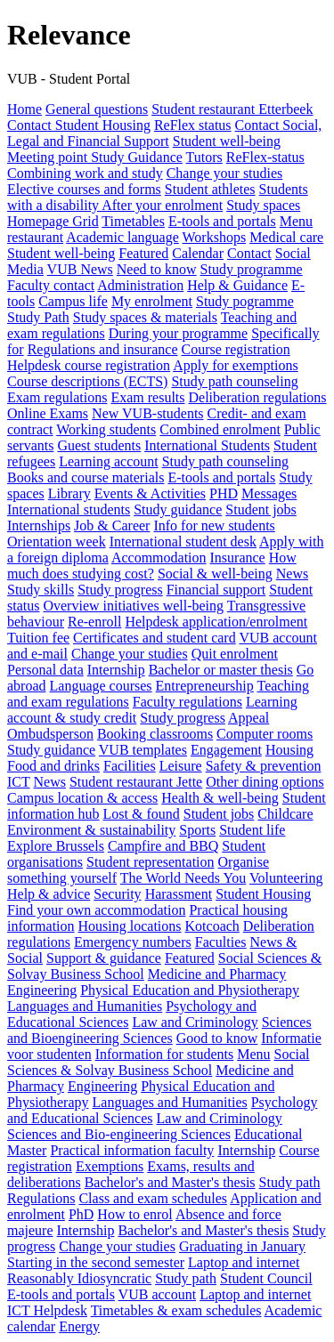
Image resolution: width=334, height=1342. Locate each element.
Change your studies (225, 173)
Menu (253, 1054)
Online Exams (47, 413)
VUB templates (143, 749)
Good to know (217, 1038)
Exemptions (109, 1166)
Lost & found (141, 813)
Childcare (285, 813)
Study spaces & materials (145, 317)
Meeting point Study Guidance (95, 157)
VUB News (80, 269)
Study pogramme (245, 301)
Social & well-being (215, 573)
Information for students (164, 1054)
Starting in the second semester (95, 1262)
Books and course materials (85, 477)
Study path (290, 1182)
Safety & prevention (264, 765)
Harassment (179, 893)
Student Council (266, 1278)
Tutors (204, 157)
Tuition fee (38, 637)
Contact (249, 253)
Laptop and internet (243, 1262)
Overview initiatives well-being (133, 605)
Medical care (286, 237)
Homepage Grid (53, 221)
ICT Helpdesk (47, 1310)
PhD (81, 1214)
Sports (197, 829)
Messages (269, 493)
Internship (116, 669)
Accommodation (159, 557)
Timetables (133, 221)
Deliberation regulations (258, 397)
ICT (18, 781)
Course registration (236, 349)
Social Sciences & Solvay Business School (158, 1062)
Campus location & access (82, 797)
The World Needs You (183, 877)
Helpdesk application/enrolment (216, 621)
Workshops (215, 237)
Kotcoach (212, 926)
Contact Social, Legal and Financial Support (164, 133)
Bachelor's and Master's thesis (170, 1182)
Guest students (99, 445)
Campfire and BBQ (163, 845)
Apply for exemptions (235, 365)
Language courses (101, 685)
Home (24, 109)
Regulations (41, 1198)
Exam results (147, 397)
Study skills (40, 589)
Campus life (73, 301)
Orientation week (56, 541)
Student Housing (263, 893)
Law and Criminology (194, 1022)
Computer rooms (264, 733)
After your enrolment (162, 205)
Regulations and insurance (103, 349)
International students (68, 509)
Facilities (129, 765)
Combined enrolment (220, 429)
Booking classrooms (155, 733)
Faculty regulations (187, 701)
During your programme (178, 333)
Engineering (42, 990)
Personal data (45, 669)
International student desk (183, 541)
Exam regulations (57, 397)
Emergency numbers (132, 942)
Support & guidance (103, 958)
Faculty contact (50, 285)
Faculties (221, 942)
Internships (38, 525)
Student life (252, 829)
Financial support (216, 589)
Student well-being (227, 141)
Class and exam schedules (152, 1198)
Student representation (150, 861)
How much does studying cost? (152, 565)
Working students (106, 429)
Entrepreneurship (205, 685)
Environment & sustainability (91, 829)
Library (69, 493)
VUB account (157, 1294)
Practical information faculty (132, 1150)
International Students (207, 445)
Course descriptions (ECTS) (87, 381)
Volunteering (285, 877)
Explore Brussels (55, 845)
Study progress (120, 589)
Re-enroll (94, 621)
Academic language (122, 237)
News (292, 573)
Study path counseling (234, 381)
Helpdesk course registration (88, 365)
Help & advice (48, 893)
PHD (223, 493)
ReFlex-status (265, 157)
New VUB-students (147, 413)
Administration (140, 285)
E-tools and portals (222, 221)
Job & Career (112, 525)
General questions (96, 109)
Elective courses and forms (84, 189)
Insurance (237, 557)
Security (117, 893)
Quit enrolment (234, 653)
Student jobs (261, 509)
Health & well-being (220, 797)
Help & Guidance (237, 285)
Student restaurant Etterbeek (232, 109)
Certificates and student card (154, 637)
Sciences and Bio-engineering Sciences (119, 1134)
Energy (79, 1326)
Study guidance (178, 509)
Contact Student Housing (79, 125)
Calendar (198, 253)
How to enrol (134, 1214)
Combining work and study (85, 173)
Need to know (157, 269)
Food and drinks (53, 765)
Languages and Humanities (84, 1006)
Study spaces (263, 205)
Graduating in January (242, 1246)
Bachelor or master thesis (221, 669)
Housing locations (130, 926)
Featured (143, 253)
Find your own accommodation (96, 910)
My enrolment (151, 301)
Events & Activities (150, 493)
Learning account (109, 461)
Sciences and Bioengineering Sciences (159, 1030)
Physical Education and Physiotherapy (189, 990)
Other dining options (264, 781)
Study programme (251, 269)
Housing (289, 749)
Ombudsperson (50, 733)
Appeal (248, 717)
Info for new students (213, 525)
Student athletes (210, 189)
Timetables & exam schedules (176, 1310)
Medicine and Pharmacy (217, 974)
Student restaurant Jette (135, 781)
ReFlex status (193, 125)
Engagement (226, 749)
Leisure (180, 765)
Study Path (38, 317)
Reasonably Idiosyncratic (79, 1278)
